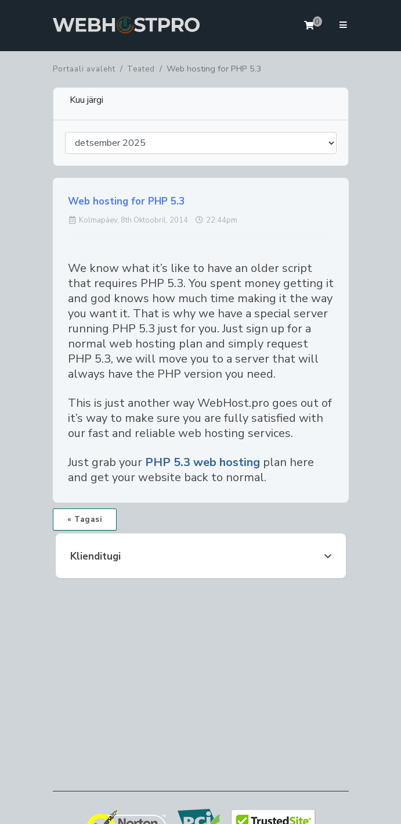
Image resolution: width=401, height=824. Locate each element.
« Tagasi (84, 519)
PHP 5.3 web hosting (202, 462)
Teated (141, 69)
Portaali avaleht (84, 69)
